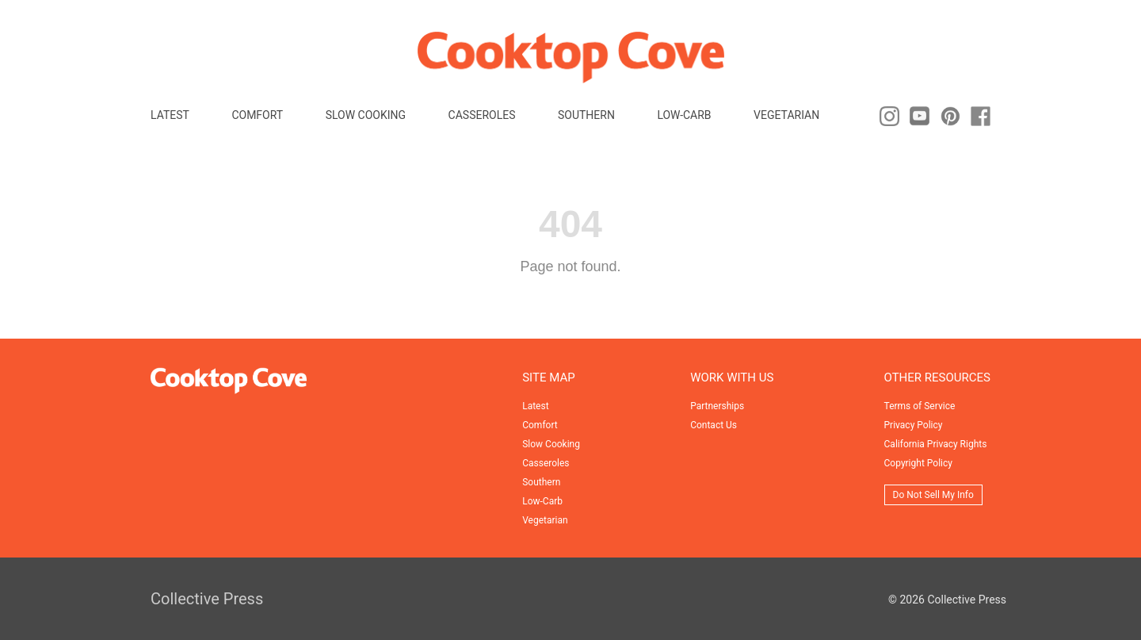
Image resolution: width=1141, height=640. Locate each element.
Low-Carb (684, 115)
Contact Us (713, 425)
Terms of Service (920, 406)
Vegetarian (786, 115)
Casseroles (482, 115)
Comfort (257, 115)
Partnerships (717, 406)
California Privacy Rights (935, 444)
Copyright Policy (918, 463)
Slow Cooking (366, 115)
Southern (586, 115)
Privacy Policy (913, 425)
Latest (170, 115)
